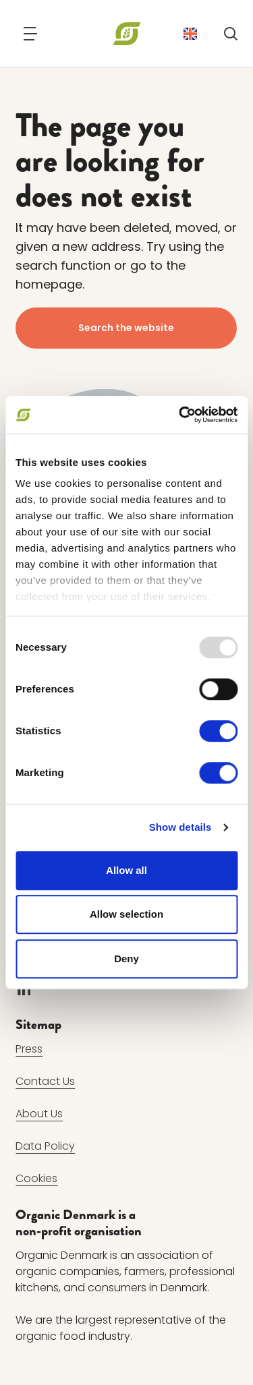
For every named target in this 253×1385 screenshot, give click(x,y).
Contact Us (45, 1081)
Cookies (36, 1178)
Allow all (126, 870)
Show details (180, 827)
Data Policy (45, 1146)
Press (29, 1049)
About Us (39, 1113)
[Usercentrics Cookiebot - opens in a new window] (180, 414)
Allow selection (126, 914)
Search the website (127, 327)
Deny (126, 958)
